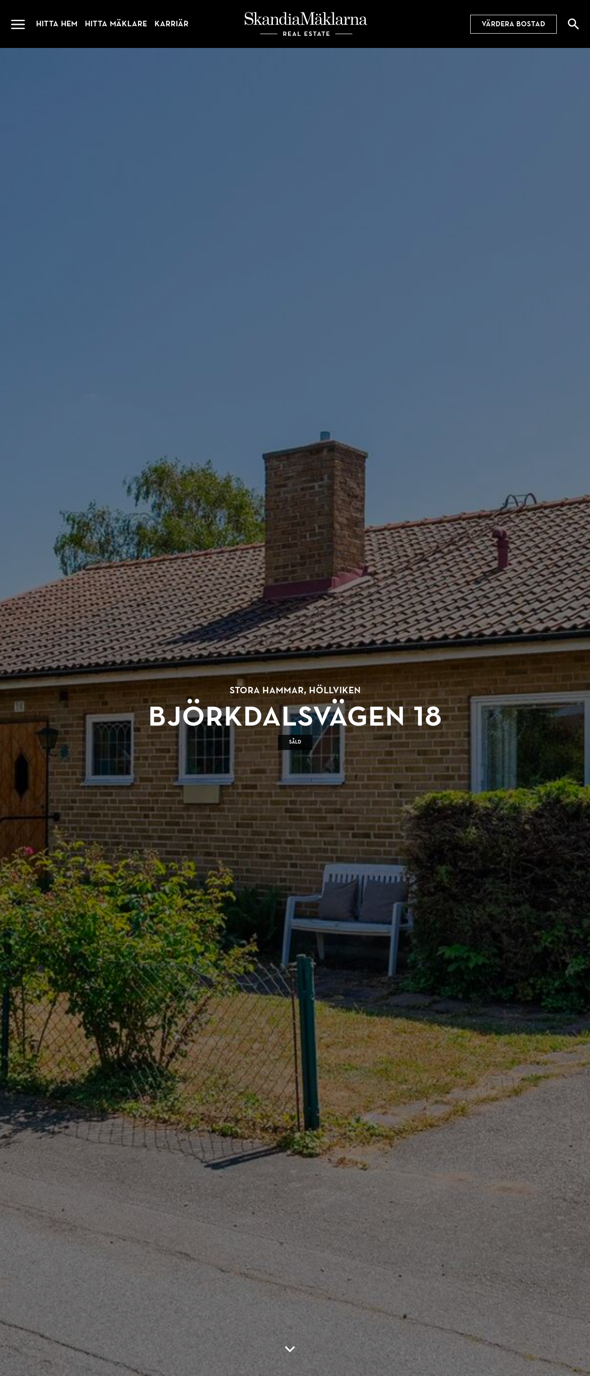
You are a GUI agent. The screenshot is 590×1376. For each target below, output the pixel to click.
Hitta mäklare (116, 23)
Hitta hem (56, 23)
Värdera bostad (513, 24)
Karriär (171, 23)
